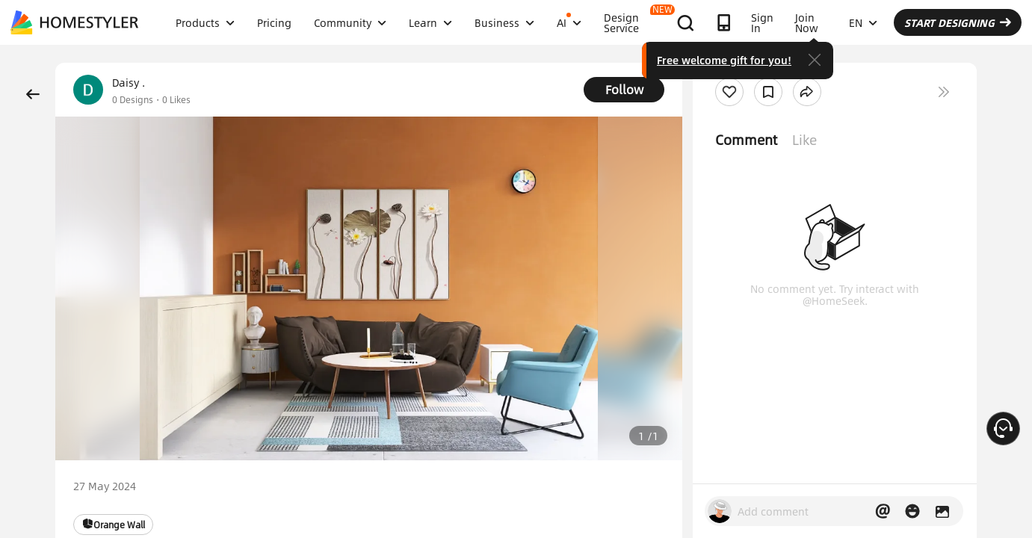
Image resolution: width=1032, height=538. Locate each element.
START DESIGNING (957, 22)
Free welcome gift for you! (724, 59)
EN (863, 22)
